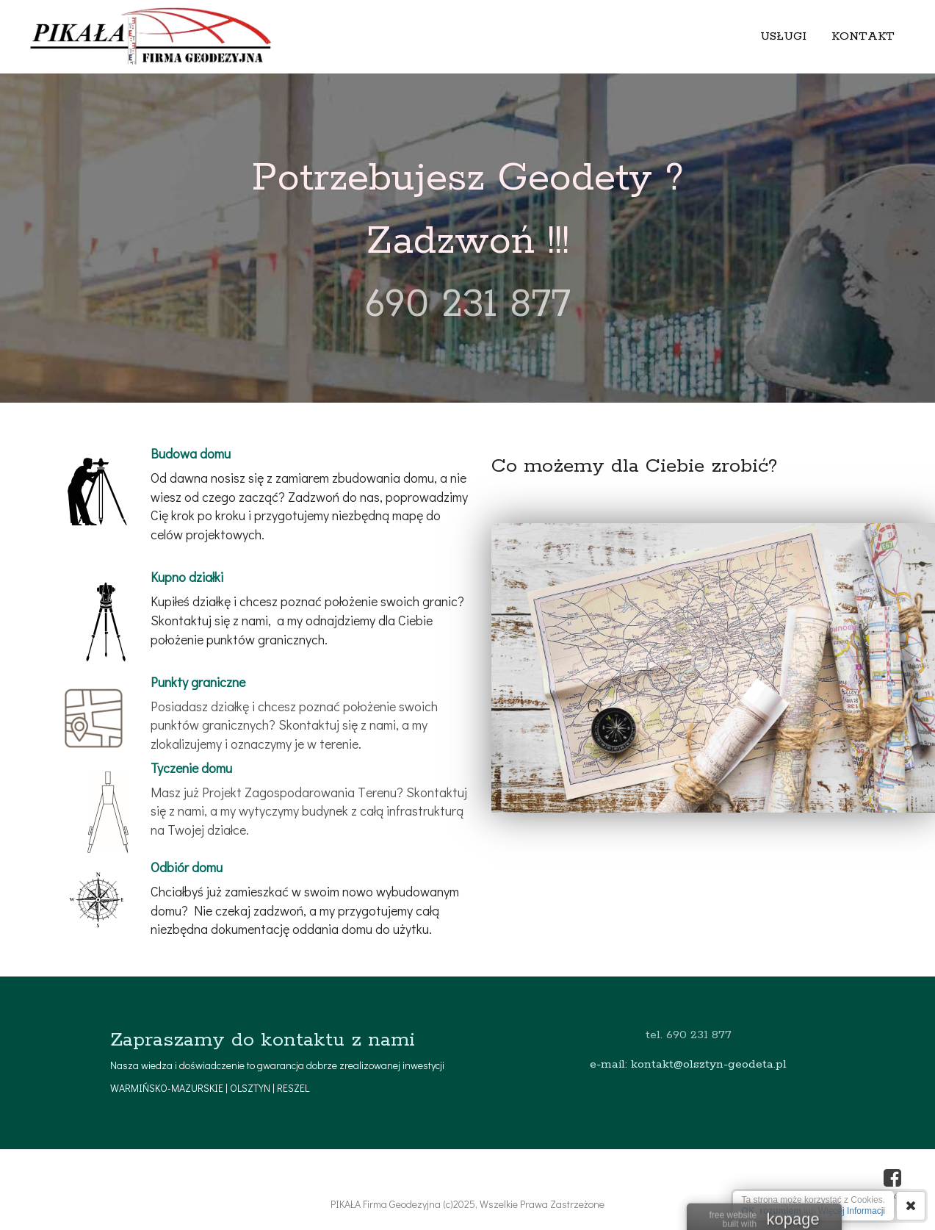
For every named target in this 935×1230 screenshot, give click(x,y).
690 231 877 (467, 305)
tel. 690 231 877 (689, 1035)
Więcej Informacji (851, 1211)
